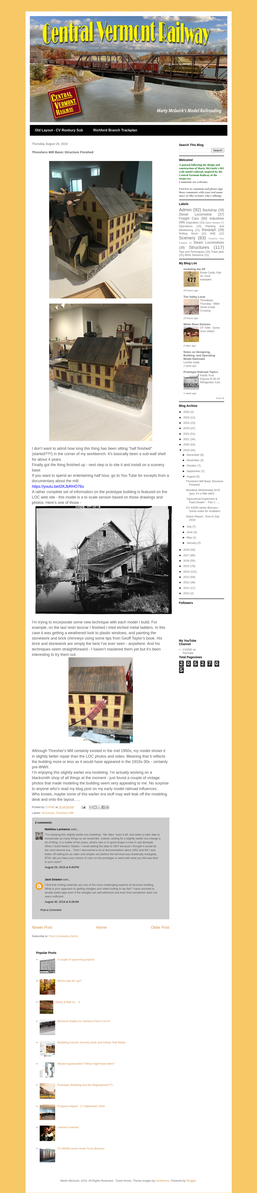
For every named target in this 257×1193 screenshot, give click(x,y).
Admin (185, 209)
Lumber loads (192, 362)
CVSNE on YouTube (189, 651)
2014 (186, 571)
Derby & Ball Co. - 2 (67, 1002)
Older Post (160, 927)
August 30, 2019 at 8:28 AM (62, 901)
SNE (213, 233)
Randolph (209, 230)
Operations (186, 226)
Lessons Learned (68, 1127)
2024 (186, 422)
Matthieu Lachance (57, 829)
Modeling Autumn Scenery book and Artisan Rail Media (91, 1042)
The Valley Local (194, 296)
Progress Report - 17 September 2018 (81, 1106)
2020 (186, 444)
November (193, 460)
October (192, 465)
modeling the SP (194, 269)
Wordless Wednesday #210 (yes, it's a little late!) (203, 491)
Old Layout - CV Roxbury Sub (59, 130)
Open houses (212, 222)
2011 (186, 588)
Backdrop (210, 210)
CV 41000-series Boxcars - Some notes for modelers (203, 509)
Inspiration (192, 222)
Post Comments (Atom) (63, 936)
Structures (48, 813)
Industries (217, 218)
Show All (220, 398)
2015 (186, 566)
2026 (186, 411)
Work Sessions (194, 255)
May (190, 537)
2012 (186, 582)
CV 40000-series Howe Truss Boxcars (81, 1148)
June (190, 532)
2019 (186, 450)
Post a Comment (51, 910)
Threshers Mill (64, 813)
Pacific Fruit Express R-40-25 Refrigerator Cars (210, 379)
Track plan (217, 251)
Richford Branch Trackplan (115, 130)
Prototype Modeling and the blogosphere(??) (85, 1085)
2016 (186, 560)
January (192, 542)
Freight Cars (189, 218)
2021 (186, 439)
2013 (186, 577)
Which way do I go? (69, 980)
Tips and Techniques (192, 251)
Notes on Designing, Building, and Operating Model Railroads (199, 355)
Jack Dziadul (53, 879)
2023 (186, 428)
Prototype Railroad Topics (201, 372)
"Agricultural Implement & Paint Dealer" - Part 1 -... (202, 500)
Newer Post (42, 927)
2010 (186, 593)
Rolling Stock (188, 233)
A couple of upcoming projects (75, 959)
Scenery (187, 237)
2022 (186, 433)
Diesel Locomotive (195, 214)
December (193, 454)
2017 (186, 555)
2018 (186, 549)
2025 (186, 417)
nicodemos (162, 1180)
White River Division (197, 324)
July (189, 526)
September (194, 471)
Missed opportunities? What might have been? (86, 1063)
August (191, 476)
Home (101, 927)
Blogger (191, 1180)
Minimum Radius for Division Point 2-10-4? (83, 1021)
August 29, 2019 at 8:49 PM (62, 867)
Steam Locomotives (208, 242)
